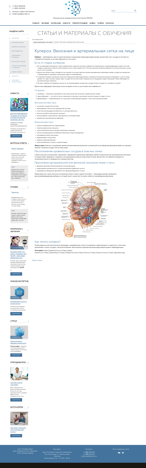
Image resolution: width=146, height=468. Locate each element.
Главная (35, 23)
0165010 (18, 8)
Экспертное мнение (18, 61)
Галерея (100, 23)
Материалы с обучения (16, 56)
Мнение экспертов (19, 281)
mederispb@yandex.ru (21, 14)
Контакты (110, 23)
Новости (66, 23)
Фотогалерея (16, 407)
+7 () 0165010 (89, 454)
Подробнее (16, 135)
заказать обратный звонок (23, 12)
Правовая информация (16, 81)
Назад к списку (37, 260)
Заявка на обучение (19, 46)
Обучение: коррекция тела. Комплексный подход (18, 430)
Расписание (56, 23)
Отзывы (14, 187)
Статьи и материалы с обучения (19, 66)
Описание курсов (18, 42)
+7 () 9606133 (89, 452)
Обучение (45, 23)
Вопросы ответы (18, 143)
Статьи (13, 321)
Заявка (92, 23)
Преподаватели (17, 51)
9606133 (18, 6)
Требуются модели (79, 23)
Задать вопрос (17, 72)
